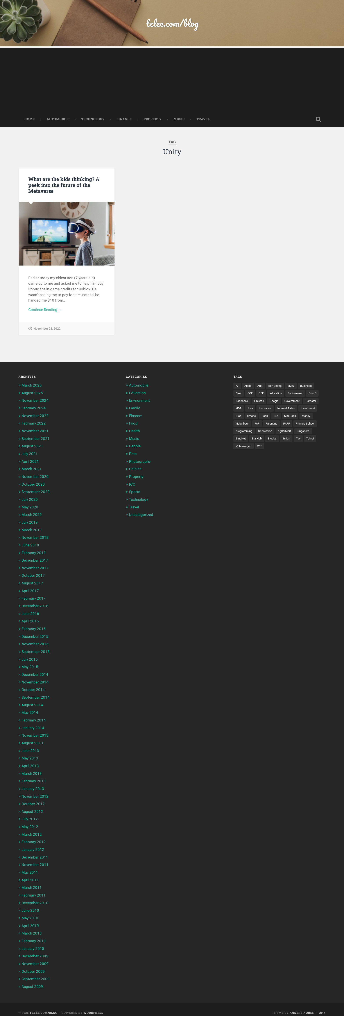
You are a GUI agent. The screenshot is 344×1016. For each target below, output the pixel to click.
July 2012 (30, 814)
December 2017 (35, 559)
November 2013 (35, 732)
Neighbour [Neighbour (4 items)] (258, 424)
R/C (132, 484)
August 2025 (32, 393)
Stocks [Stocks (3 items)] (314, 440)
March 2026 (32, 386)
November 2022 (35, 416)
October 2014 (33, 687)
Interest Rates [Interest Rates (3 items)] (306, 409)
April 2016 (30, 619)
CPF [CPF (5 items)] (263, 394)
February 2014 (34, 717)
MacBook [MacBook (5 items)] (314, 417)
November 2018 (35, 536)
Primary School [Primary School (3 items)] (246, 432)
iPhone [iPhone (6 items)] (274, 417)
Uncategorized (141, 514)
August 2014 (32, 702)
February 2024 (34, 409)
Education (137, 393)
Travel (203, 119)
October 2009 (33, 965)
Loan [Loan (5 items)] (288, 417)
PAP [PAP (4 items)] (274, 424)
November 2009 (35, 957)
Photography (139, 461)
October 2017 (33, 574)
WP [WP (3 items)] (300, 447)
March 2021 (32, 468)
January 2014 (33, 724)
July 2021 (30, 454)
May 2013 (30, 754)
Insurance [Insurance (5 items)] (284, 409)
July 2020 (30, 499)
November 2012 (35, 792)
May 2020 (30, 506)
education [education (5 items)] (278, 394)
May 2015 (30, 664)
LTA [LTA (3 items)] (299, 417)
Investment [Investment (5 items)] (243, 417)
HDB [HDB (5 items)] (257, 409)
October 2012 (33, 799)
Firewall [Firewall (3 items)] (275, 401)
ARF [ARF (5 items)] (261, 386)
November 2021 (35, 431)
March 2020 (32, 514)
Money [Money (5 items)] (240, 424)
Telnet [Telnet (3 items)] (265, 447)
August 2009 (32, 980)
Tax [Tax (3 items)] (252, 447)
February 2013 (34, 777)
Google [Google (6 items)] (291, 401)
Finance (124, 119)
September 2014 (36, 694)
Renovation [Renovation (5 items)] (295, 432)
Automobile (58, 119)
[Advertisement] (172, 79)
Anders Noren (302, 1005)
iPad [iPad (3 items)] (260, 417)
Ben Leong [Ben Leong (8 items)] (277, 386)
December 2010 (35, 897)
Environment (139, 401)
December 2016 (35, 604)
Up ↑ (322, 1005)
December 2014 (35, 671)
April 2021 (30, 461)
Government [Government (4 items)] (310, 401)
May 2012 (30, 822)
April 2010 (30, 919)
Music (179, 119)
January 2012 (33, 844)
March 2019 (32, 529)
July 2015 (30, 656)
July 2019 (30, 521)
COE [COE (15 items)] (251, 394)
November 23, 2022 (47, 329)
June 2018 (30, 544)
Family (134, 409)
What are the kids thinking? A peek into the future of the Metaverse (63, 185)
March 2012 (32, 829)
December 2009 (35, 949)
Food (133, 423)
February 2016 (34, 626)
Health (134, 431)
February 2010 (34, 935)
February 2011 (34, 890)
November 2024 (35, 401)
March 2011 (32, 882)
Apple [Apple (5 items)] (248, 386)
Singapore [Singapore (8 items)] (263, 440)
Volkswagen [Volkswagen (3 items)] (283, 447)
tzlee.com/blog (172, 23)
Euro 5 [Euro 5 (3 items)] (240, 401)
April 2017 (30, 589)
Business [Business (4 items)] (309, 386)
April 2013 (30, 762)
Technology (93, 119)
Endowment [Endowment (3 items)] (299, 394)
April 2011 (30, 874)
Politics (135, 468)
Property (153, 119)
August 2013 (32, 739)
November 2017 (35, 566)
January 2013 (33, 784)
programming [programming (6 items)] (271, 432)
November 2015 (35, 641)
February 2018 (34, 551)
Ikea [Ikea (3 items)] (268, 409)
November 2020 (35, 476)
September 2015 (36, 649)
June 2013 (30, 747)
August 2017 (32, 581)
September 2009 (36, 972)
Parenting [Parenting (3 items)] (289, 424)
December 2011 (35, 852)
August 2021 (32, 446)
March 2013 (32, 769)
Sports (134, 491)
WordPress (93, 1005)
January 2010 (33, 942)
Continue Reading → (45, 310)
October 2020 (33, 484)
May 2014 (30, 709)
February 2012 (34, 837)
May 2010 (30, 912)
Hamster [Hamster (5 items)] (242, 409)
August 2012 (32, 807)
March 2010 (32, 927)
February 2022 (34, 423)
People (135, 446)
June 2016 (30, 611)
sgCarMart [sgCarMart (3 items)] (243, 440)
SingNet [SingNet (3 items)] (281, 440)
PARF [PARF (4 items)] (306, 424)
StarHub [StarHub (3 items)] (298, 440)
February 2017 (34, 596)
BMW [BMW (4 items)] (293, 386)
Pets (133, 454)
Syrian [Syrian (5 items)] (240, 447)
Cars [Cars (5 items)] (239, 394)
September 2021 (36, 438)
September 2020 (36, 491)
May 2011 (30, 867)
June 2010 (30, 904)
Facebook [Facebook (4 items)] (257, 401)
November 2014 (35, 679)
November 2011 (35, 859)
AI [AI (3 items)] (237, 386)
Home (29, 119)
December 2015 (35, 634)
